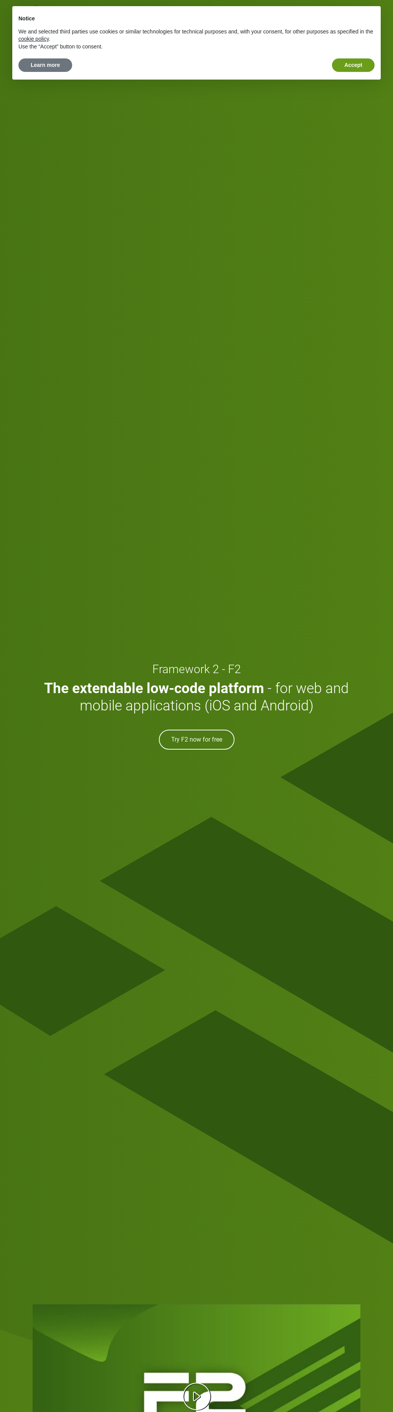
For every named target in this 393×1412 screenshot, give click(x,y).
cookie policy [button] (33, 39)
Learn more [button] (45, 65)
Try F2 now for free (196, 739)
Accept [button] (353, 65)
